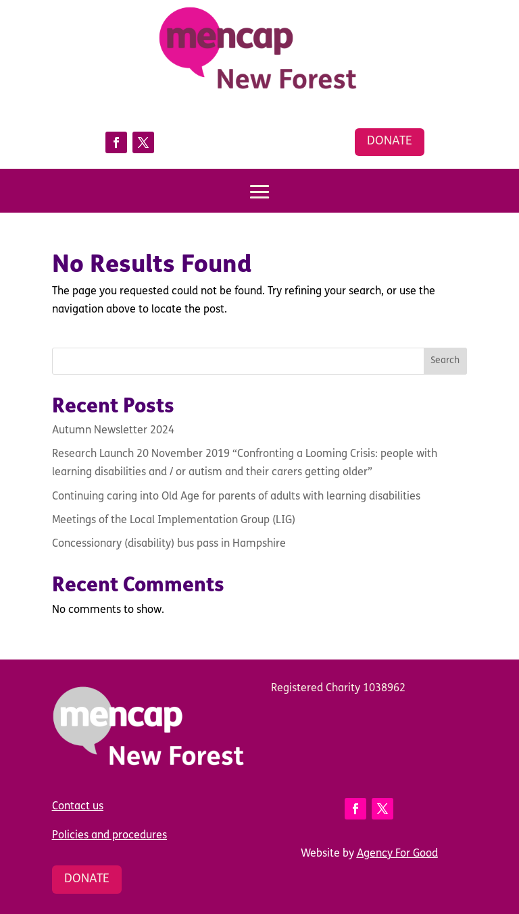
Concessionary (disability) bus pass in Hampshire (169, 544)
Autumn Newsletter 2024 (113, 430)
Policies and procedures (109, 835)
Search (445, 361)
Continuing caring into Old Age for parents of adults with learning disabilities (236, 496)
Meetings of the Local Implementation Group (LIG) (173, 520)
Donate (389, 141)
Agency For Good (397, 854)
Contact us (77, 806)
